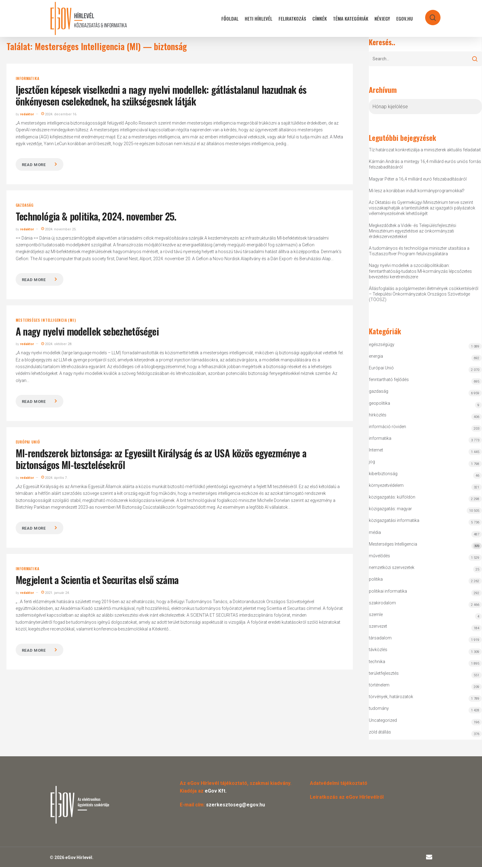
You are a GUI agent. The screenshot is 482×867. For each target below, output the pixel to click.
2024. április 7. (54, 478)
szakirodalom (382, 602)
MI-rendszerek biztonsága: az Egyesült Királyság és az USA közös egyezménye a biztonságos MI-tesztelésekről (161, 459)
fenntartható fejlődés (389, 379)
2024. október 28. (56, 344)
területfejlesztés (384, 673)
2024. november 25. (59, 229)
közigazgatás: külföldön (392, 497)
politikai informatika (388, 591)
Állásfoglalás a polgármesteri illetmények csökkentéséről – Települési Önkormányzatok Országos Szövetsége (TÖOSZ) (423, 294)
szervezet (378, 626)
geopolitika (379, 403)
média (375, 532)
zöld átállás (380, 732)
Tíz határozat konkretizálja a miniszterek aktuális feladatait (425, 149)
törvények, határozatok (391, 696)
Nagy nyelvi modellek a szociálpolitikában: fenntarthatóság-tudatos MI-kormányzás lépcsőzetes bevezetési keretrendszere (420, 271)
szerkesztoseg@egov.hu (235, 805)
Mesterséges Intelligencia (425, 545)
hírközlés (377, 414)
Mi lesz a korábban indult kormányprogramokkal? (416, 190)
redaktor (27, 114)
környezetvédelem (386, 485)
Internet (376, 449)
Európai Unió (28, 442)
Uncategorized (383, 720)
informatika (27, 78)
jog (372, 461)
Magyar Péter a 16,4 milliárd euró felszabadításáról (418, 179)
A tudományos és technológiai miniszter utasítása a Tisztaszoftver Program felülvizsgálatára (419, 251)
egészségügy (381, 344)
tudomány (379, 708)
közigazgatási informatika (394, 520)
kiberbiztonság (383, 473)
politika (376, 579)
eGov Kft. (216, 791)
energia (376, 356)
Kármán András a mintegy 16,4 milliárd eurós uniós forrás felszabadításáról (425, 164)
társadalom (380, 637)
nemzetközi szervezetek (391, 567)
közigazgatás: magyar (390, 508)
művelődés (379, 555)
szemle (376, 614)
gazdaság (25, 205)
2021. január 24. (55, 593)
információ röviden (387, 426)
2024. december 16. (59, 114)
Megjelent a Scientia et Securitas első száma (97, 579)
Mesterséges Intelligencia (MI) (46, 320)
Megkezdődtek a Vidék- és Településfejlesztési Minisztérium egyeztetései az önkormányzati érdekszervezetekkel (412, 231)
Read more (34, 164)
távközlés (378, 649)
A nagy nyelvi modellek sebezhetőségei (87, 331)
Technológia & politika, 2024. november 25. (96, 216)
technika (377, 661)
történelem (379, 684)
